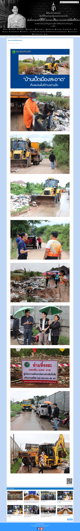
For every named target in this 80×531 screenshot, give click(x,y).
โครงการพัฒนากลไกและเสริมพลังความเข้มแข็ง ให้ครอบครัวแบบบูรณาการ (48, 516)
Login (46, 34)
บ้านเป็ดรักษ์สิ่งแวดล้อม (14, 31)
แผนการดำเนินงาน (39, 29)
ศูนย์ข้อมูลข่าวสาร (50, 29)
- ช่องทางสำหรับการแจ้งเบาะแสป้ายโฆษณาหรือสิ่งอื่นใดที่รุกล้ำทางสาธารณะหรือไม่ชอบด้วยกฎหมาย (48, 31)
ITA (75, 29)
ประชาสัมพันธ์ (12, 29)
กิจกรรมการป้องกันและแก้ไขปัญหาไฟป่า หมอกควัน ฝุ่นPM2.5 (30, 516)
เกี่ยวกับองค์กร (29, 29)
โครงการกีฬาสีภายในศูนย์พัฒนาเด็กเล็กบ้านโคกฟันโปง (64, 501)
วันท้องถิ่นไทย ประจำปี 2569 (12, 501)
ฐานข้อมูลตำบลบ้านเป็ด (37, 34)
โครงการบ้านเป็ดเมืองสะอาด (18, 36)
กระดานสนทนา (58, 29)
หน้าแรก (5, 29)
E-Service (5, 31)
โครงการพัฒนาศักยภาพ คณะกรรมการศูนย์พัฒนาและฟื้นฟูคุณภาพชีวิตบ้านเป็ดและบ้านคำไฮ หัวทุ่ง (31, 502)
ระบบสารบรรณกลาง (72, 31)
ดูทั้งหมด (70, 519)
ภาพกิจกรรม (11, 36)
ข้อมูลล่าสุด (6, 36)
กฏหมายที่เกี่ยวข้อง (67, 29)
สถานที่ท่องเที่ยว (24, 31)
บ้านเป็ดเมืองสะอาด (44, 501)
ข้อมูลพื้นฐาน (21, 29)
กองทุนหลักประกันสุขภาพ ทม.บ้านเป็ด (63, 515)
